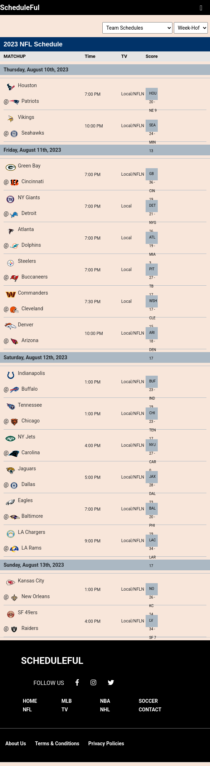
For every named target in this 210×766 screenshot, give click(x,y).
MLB (67, 701)
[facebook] (77, 682)
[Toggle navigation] (201, 7)
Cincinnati (32, 181)
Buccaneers (34, 277)
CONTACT (150, 709)
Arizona (29, 340)
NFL (27, 709)
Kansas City (31, 581)
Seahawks (32, 133)
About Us (15, 743)
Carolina (30, 452)
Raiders (29, 628)
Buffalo (29, 389)
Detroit (28, 213)
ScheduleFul (20, 7)
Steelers (27, 261)
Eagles (25, 500)
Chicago (30, 421)
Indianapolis (31, 373)
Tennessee (30, 405)
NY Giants (29, 197)
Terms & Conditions (57, 743)
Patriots (30, 101)
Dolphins (31, 245)
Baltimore (32, 516)
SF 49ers (28, 612)
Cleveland (32, 308)
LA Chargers (31, 532)
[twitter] (111, 682)
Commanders (33, 293)
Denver (25, 324)
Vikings (26, 117)
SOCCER (148, 701)
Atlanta (26, 229)
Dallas (28, 484)
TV (65, 709)
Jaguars (27, 468)
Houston (27, 85)
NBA (105, 701)
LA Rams (31, 548)
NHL (105, 709)
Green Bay (29, 166)
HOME (30, 701)
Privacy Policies (106, 743)
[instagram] (93, 682)
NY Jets (26, 437)
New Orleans (35, 596)
